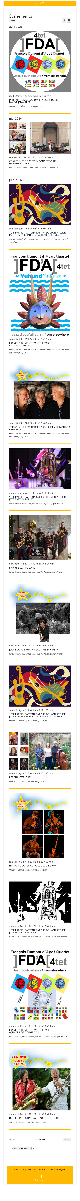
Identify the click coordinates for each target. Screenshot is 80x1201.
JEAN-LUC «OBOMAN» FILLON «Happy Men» (33, 666)
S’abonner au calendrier (21, 1165)
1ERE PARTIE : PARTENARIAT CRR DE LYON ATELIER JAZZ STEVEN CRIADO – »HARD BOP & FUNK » (37, 251)
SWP (39, 1197)
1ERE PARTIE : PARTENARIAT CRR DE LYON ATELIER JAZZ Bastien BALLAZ (37, 515)
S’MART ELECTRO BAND (22, 584)
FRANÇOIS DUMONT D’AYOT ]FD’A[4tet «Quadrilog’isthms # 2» (31, 1048)
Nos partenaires (28, 1186)
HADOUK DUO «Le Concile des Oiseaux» (32, 882)
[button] (38, 20)
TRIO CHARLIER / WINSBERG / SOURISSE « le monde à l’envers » (39, 445)
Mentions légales (58, 1186)
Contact (43, 1186)
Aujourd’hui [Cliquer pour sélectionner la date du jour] (40, 1157)
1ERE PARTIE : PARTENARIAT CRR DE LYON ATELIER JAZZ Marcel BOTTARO (37, 948)
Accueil (14, 1186)
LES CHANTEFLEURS (20, 794)
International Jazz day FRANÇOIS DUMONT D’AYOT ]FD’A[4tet (35, 118)
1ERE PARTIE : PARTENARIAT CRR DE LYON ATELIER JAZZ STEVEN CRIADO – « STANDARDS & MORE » (37, 732)
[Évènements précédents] (14, 1156)
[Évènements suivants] (67, 1156)
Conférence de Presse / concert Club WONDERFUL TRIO (32, 179)
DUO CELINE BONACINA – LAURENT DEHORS (34, 1135)
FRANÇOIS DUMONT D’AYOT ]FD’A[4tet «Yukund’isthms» (31, 361)
